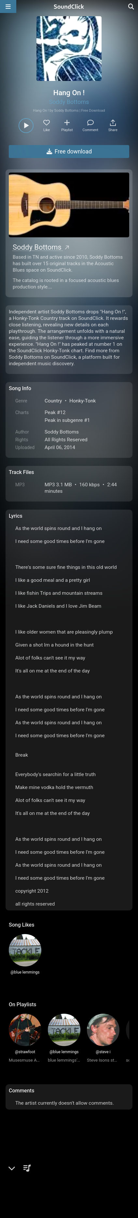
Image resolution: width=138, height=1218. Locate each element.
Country (53, 401)
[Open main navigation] (8, 6)
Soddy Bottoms (69, 101)
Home (18, 1166)
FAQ (36, 1166)
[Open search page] (131, 6)
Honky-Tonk (82, 401)
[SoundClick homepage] (69, 6)
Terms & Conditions (68, 1166)
